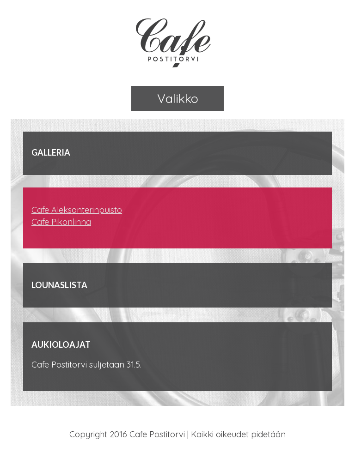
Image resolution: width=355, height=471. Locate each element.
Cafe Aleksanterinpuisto (76, 210)
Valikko (177, 98)
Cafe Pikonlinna (61, 222)
